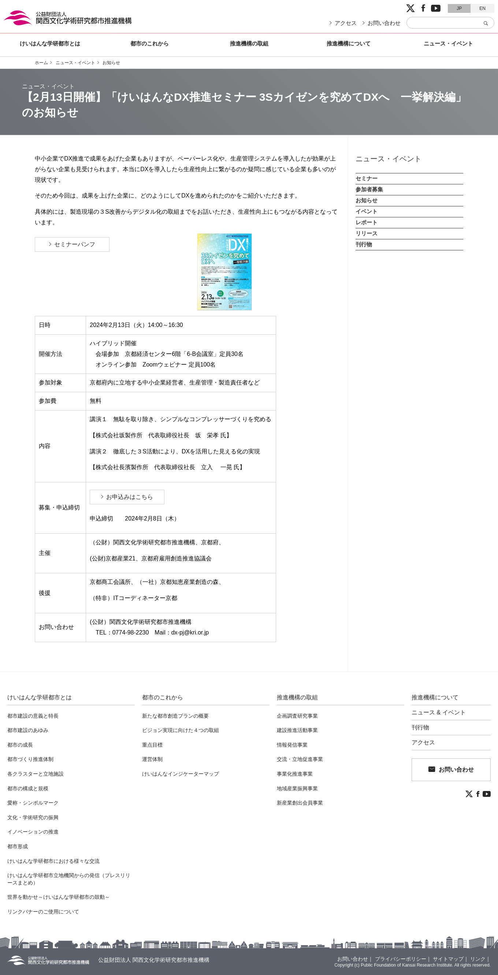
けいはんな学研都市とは (50, 43)
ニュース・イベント (448, 43)
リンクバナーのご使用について (43, 912)
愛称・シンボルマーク (33, 803)
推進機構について (349, 43)
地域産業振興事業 (297, 788)
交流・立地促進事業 (300, 759)
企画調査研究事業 (297, 716)
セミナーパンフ (77, 244)
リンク (478, 959)
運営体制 (152, 759)
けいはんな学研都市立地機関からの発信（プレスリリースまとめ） (68, 879)
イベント (367, 211)
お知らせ (111, 62)
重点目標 (152, 745)
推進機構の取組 (249, 43)
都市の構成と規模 (27, 788)
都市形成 (17, 846)
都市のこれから (149, 43)
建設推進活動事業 (297, 730)
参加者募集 (369, 189)
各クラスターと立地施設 (35, 774)
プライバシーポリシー (400, 959)
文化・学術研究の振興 (33, 817)
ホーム (41, 62)
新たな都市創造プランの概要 (175, 716)
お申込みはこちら (129, 497)
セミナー (367, 178)
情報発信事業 (292, 745)
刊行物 (364, 244)
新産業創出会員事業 (300, 803)
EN (482, 8)
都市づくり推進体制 (30, 759)
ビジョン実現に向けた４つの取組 (180, 730)
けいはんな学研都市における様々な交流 (53, 861)
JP (459, 8)
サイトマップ (448, 959)
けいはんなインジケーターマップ (180, 774)
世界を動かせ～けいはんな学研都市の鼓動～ (58, 897)
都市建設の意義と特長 (33, 716)
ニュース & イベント (439, 712)
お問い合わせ (384, 23)
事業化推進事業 (295, 774)
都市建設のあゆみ (27, 730)
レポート (367, 222)
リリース (367, 233)
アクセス (346, 23)
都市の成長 (20, 745)
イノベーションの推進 (33, 832)
